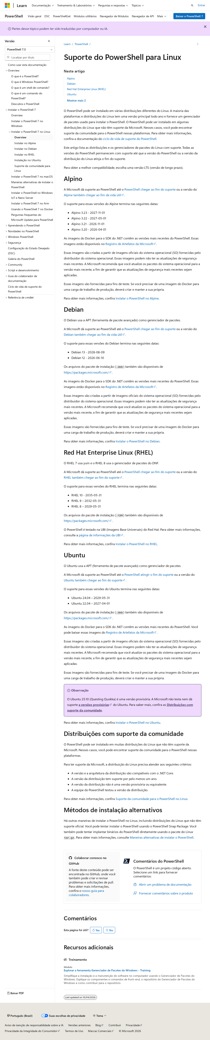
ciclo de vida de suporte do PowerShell (129, 139)
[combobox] (30, 49)
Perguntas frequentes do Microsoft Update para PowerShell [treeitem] (32, 217)
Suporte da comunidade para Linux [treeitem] (32, 168)
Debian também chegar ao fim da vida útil (93, 334)
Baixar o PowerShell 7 (189, 16)
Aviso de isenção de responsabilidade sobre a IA (34, 1025)
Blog (98, 1025)
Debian (71, 83)
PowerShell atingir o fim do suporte (148, 574)
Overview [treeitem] (17, 115)
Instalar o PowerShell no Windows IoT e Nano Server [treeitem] (32, 195)
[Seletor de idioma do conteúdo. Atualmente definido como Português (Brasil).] (20, 1016)
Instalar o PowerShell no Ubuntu (138, 722)
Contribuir (115, 1025)
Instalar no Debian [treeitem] (25, 149)
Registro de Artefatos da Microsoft (129, 244)
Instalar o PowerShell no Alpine (137, 298)
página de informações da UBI (99, 535)
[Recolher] (49, 41)
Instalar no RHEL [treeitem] (24, 154)
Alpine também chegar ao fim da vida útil (92, 195)
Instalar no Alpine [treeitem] (25, 143)
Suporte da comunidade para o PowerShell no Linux (151, 799)
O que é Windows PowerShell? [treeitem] (29, 82)
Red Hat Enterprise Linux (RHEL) (86, 89)
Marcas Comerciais (99, 1031)
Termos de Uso (74, 1031)
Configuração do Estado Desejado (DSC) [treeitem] (28, 250)
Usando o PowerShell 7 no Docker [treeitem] (32, 209)
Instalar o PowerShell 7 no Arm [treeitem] (30, 203)
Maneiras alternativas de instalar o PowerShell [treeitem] (32, 184)
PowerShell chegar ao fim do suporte (150, 189)
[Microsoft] (7, 5)
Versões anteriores (79, 1025)
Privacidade (133, 1025)
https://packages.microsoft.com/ (86, 372)
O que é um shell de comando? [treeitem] (30, 87)
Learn (67, 44)
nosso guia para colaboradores (86, 892)
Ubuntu (71, 94)
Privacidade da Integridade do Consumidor (31, 1031)
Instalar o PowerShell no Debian (138, 441)
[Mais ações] (197, 44)
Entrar (201, 5)
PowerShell (81, 44)
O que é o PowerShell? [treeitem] (25, 76)
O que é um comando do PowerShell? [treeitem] (26, 95)
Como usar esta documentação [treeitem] (27, 65)
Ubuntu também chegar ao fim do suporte (93, 580)
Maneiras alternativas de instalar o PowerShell (161, 837)
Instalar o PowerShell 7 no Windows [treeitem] (27, 123)
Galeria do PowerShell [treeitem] (21, 259)
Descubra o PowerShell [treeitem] (25, 104)
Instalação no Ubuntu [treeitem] (27, 160)
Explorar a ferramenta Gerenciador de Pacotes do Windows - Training (107, 970)
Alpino (71, 78)
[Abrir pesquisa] (192, 5)
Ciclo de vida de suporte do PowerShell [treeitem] (25, 289)
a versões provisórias (94, 704)
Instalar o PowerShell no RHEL (136, 544)
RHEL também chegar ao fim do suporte (91, 477)
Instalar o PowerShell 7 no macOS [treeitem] (32, 176)
